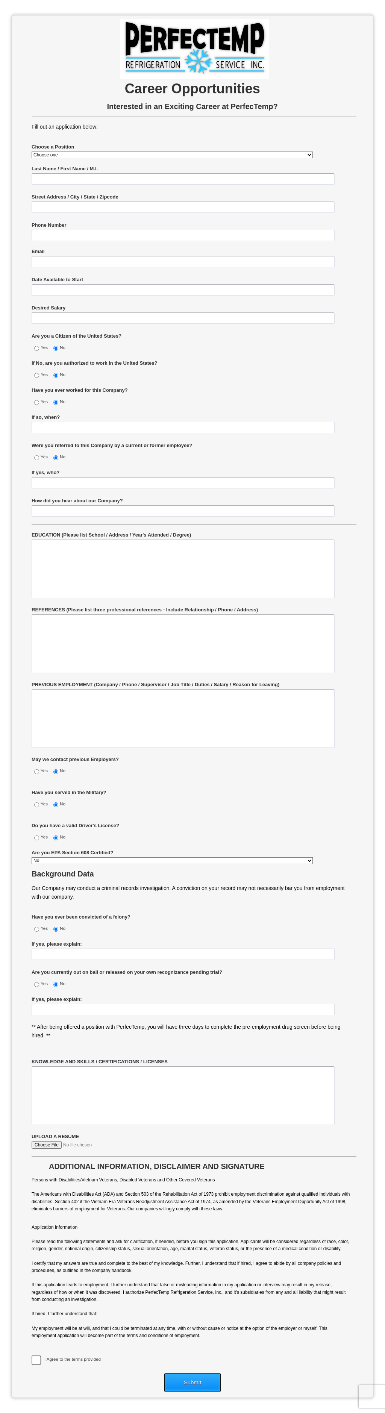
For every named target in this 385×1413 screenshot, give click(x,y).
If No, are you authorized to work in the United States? (94, 363)
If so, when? (46, 417)
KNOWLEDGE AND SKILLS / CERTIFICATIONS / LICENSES (100, 1061)
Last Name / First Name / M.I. (65, 168)
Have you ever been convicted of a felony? (81, 917)
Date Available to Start (57, 279)
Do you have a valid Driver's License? (75, 825)
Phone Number (49, 225)
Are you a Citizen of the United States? (76, 336)
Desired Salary (48, 308)
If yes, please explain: (57, 944)
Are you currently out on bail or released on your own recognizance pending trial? (127, 972)
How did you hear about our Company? (77, 500)
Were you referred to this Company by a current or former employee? (112, 445)
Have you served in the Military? (69, 792)
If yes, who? (45, 472)
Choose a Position (53, 147)
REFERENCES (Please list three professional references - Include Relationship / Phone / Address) (145, 610)
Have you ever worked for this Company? (80, 390)
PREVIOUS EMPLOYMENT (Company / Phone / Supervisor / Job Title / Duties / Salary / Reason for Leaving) (155, 684)
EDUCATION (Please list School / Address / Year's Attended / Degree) (111, 535)
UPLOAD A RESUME (55, 1136)
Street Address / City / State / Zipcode (75, 197)
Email (38, 251)
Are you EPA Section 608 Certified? (72, 852)
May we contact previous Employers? (75, 759)
